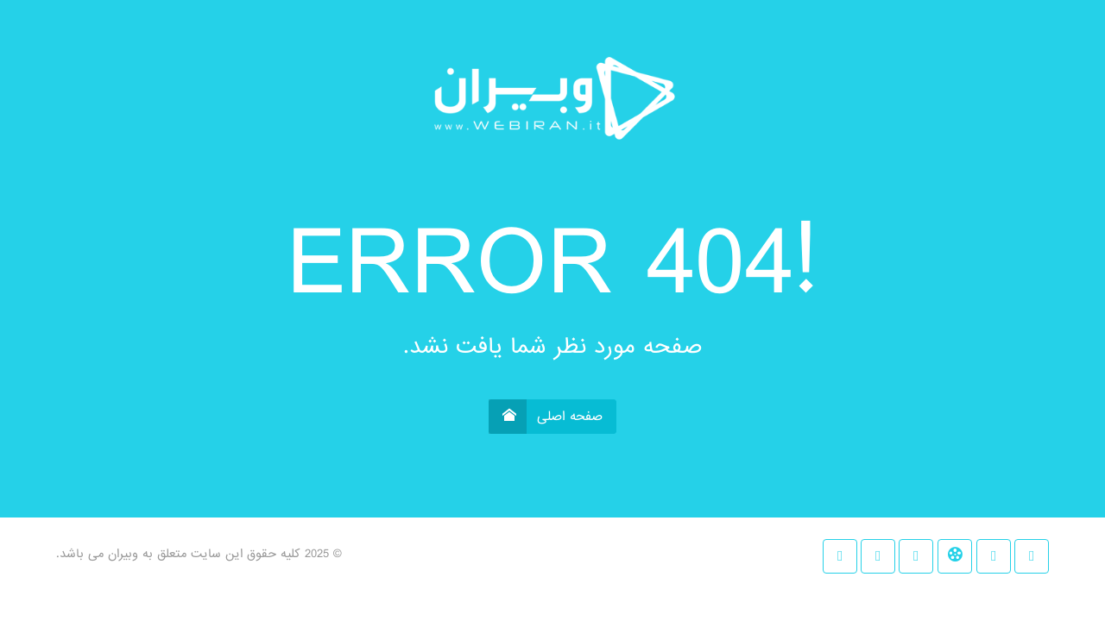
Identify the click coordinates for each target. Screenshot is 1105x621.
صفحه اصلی (546, 416)
